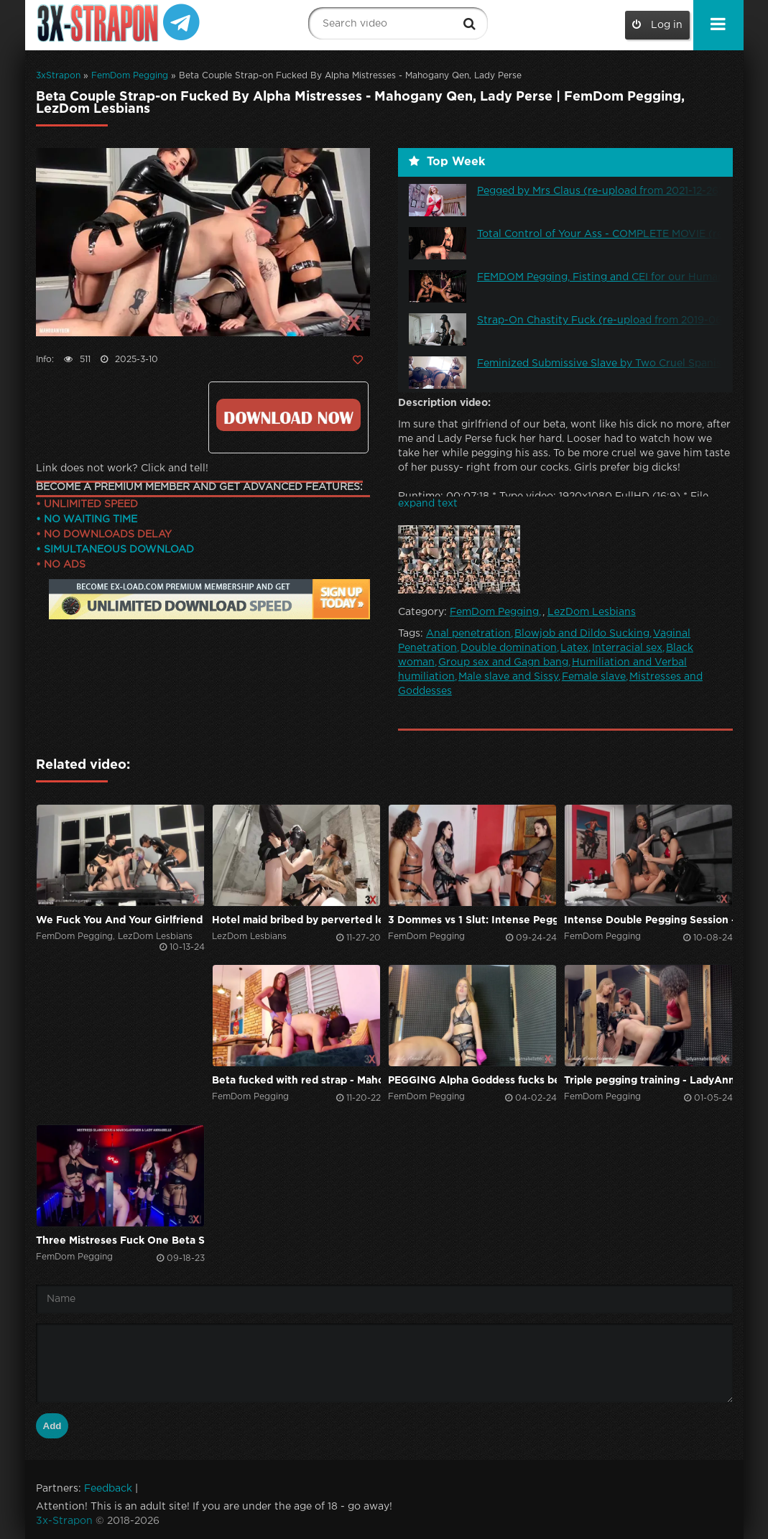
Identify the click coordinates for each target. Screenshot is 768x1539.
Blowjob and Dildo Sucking (581, 633)
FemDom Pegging (129, 76)
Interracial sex (627, 648)
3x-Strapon (64, 1521)
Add (52, 1425)
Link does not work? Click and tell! (122, 468)
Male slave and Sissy (508, 677)
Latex (574, 648)
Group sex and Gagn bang (503, 662)
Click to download (288, 415)
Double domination (509, 648)
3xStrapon (58, 76)
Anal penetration (468, 633)
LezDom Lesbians (591, 612)
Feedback (108, 1488)
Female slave (594, 677)
